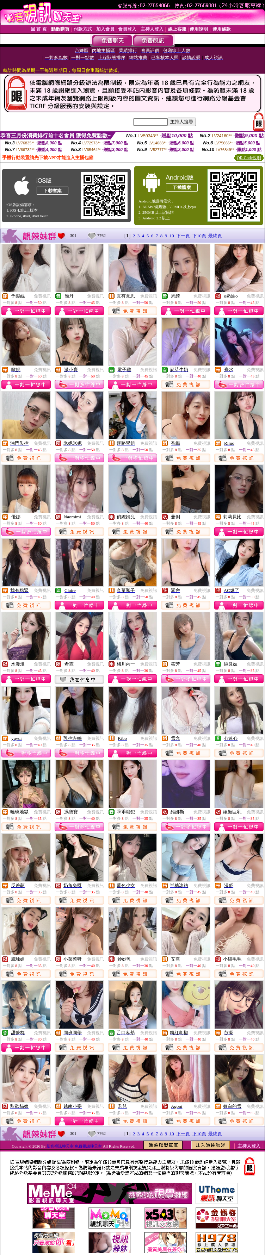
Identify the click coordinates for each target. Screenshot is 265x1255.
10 (172, 235)
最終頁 (215, 235)
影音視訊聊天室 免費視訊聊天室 (74, 1146)
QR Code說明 (249, 157)
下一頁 (183, 235)
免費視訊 (42, 296)
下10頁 (199, 235)
